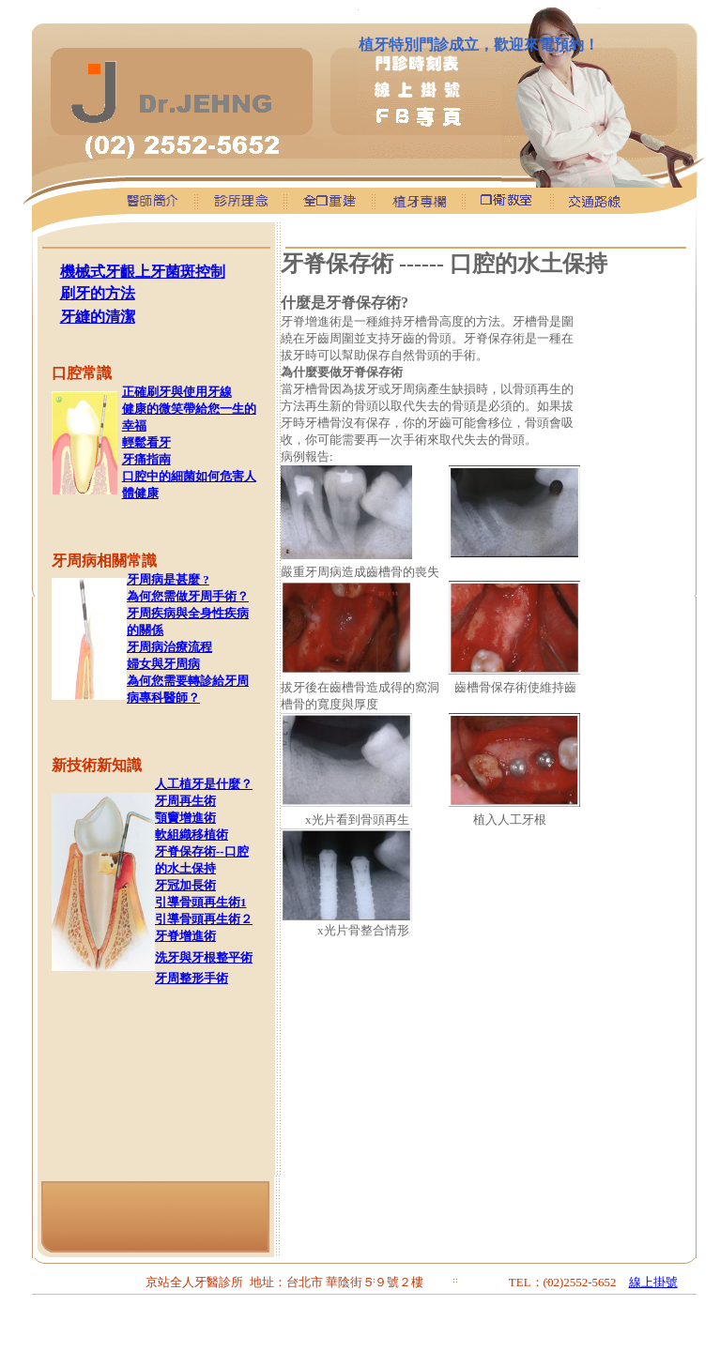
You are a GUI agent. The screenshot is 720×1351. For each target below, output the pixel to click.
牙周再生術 (185, 801)
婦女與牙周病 (163, 664)
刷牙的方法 (97, 293)
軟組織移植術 (191, 834)
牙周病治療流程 (169, 647)
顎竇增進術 (185, 818)
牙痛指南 (146, 459)
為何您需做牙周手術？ (188, 596)
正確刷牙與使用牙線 (177, 392)
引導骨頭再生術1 (201, 902)
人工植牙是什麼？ (204, 784)
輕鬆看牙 (146, 442)
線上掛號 (653, 1282)
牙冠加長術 (185, 885)
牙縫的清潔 (97, 317)
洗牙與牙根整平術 (204, 957)
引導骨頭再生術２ (204, 919)
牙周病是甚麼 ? (168, 579)
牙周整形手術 (191, 978)
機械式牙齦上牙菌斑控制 (142, 272)
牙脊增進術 (185, 936)
